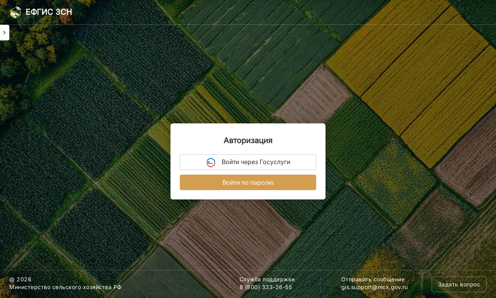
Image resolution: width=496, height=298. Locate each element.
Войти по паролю (248, 182)
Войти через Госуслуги (248, 162)
